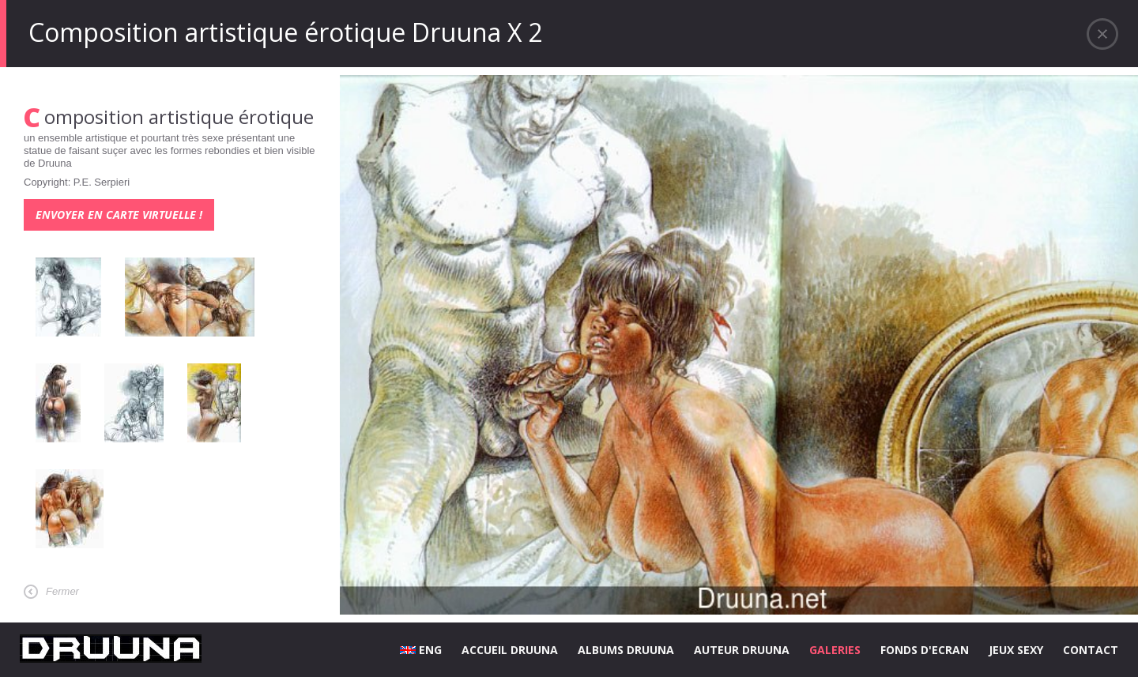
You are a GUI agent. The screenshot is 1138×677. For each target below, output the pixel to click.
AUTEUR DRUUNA (741, 649)
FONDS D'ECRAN (924, 649)
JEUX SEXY (1016, 649)
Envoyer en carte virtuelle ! (119, 214)
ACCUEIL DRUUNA (510, 649)
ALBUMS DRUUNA (626, 649)
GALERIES (835, 649)
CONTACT (1090, 649)
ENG (421, 649)
